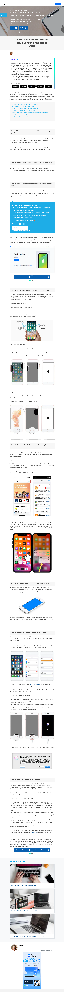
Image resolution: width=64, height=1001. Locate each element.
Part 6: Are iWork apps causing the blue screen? (23, 114)
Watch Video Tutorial (15, 32)
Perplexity (23, 86)
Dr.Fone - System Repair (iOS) (25, 191)
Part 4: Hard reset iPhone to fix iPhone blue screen (24, 110)
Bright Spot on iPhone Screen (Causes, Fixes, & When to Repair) (24, 885)
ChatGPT (15, 86)
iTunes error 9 (23, 217)
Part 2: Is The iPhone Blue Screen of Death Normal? (24, 106)
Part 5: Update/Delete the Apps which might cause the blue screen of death (30, 112)
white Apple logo (43, 212)
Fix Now (13, 27)
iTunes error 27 (16, 217)
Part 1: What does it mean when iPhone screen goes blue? (25, 104)
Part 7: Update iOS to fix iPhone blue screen (22, 116)
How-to (12, 990)
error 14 (48, 215)
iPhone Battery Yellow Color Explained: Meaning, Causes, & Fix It (24, 910)
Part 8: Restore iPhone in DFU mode (20, 119)
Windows (20, 224)
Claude (40, 86)
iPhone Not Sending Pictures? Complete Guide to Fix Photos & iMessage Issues (27, 936)
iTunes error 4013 (41, 215)
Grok (48, 86)
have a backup (33, 832)
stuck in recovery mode (32, 212)
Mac (24, 224)
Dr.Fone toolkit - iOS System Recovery (25, 205)
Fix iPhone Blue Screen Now (21, 277)
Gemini (32, 86)
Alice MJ (15, 51)
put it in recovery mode (35, 684)
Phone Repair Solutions (25, 53)
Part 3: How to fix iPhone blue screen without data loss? (25, 108)
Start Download (18, 228)
